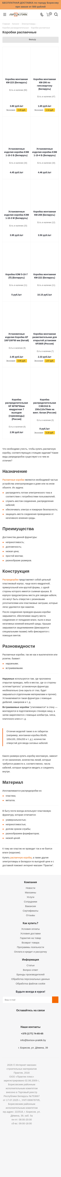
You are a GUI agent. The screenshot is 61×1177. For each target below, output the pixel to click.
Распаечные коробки (13, 479)
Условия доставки (30, 933)
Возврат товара (30, 942)
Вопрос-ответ (30, 970)
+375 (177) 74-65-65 (32, 1033)
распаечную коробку (21, 857)
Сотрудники (30, 901)
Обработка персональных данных (30, 979)
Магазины (30, 892)
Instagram (30, 1018)
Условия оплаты (30, 929)
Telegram (38, 1018)
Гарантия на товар (30, 938)
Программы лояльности (30, 947)
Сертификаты (30, 910)
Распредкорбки (10, 579)
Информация (30, 959)
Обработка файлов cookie (30, 983)
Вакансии (30, 906)
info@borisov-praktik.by (33, 1040)
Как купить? (30, 923)
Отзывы (30, 915)
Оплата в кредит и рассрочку (30, 951)
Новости (30, 888)
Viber (46, 1018)
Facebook (21, 1018)
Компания (30, 882)
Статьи (30, 965)
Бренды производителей (31, 974)
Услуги (30, 897)
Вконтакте (13, 1018)
